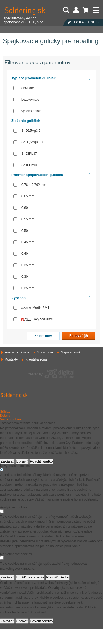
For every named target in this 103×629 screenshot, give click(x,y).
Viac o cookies (10, 419)
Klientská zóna (36, 359)
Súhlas (5, 412)
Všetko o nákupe (17, 352)
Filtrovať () (78, 336)
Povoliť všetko (41, 461)
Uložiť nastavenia (30, 577)
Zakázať (7, 461)
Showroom (45, 352)
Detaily (5, 415)
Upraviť (22, 461)
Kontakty (11, 359)
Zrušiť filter (43, 336)
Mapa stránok (71, 352)
